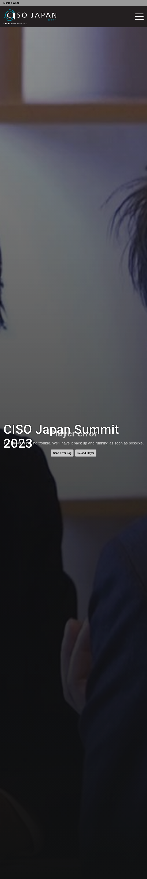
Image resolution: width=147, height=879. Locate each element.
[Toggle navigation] (139, 17)
